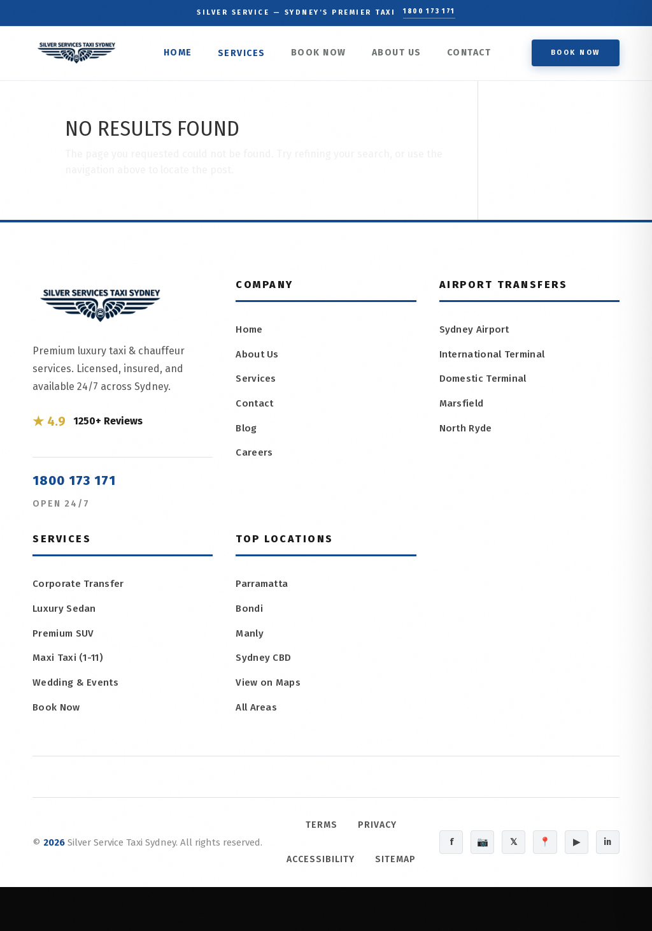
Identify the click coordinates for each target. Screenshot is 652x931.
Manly (250, 641)
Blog (247, 435)
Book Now (323, 55)
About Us (401, 55)
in (606, 869)
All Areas (257, 717)
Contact (473, 55)
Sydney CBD (264, 666)
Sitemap (342, 903)
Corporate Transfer (78, 588)
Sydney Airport (475, 334)
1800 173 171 (429, 12)
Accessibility (342, 868)
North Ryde (466, 435)
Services (246, 56)
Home (182, 55)
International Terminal (494, 359)
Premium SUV (64, 639)
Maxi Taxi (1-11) (70, 665)
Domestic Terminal (484, 385)
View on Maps (269, 692)
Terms (312, 833)
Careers (254, 461)
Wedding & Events (76, 690)
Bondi (250, 615)
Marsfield (462, 410)
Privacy (367, 833)
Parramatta (263, 590)
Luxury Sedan (65, 614)
